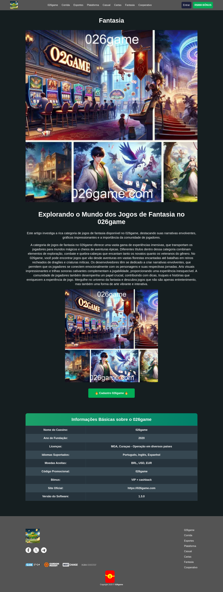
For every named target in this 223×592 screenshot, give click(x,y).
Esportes (78, 5)
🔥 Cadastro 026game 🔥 (111, 393)
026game (53, 5)
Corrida (66, 5)
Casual (106, 5)
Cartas (117, 5)
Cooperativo (145, 5)
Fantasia (130, 5)
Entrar (186, 5)
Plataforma (93, 5)
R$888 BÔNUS (203, 5)
